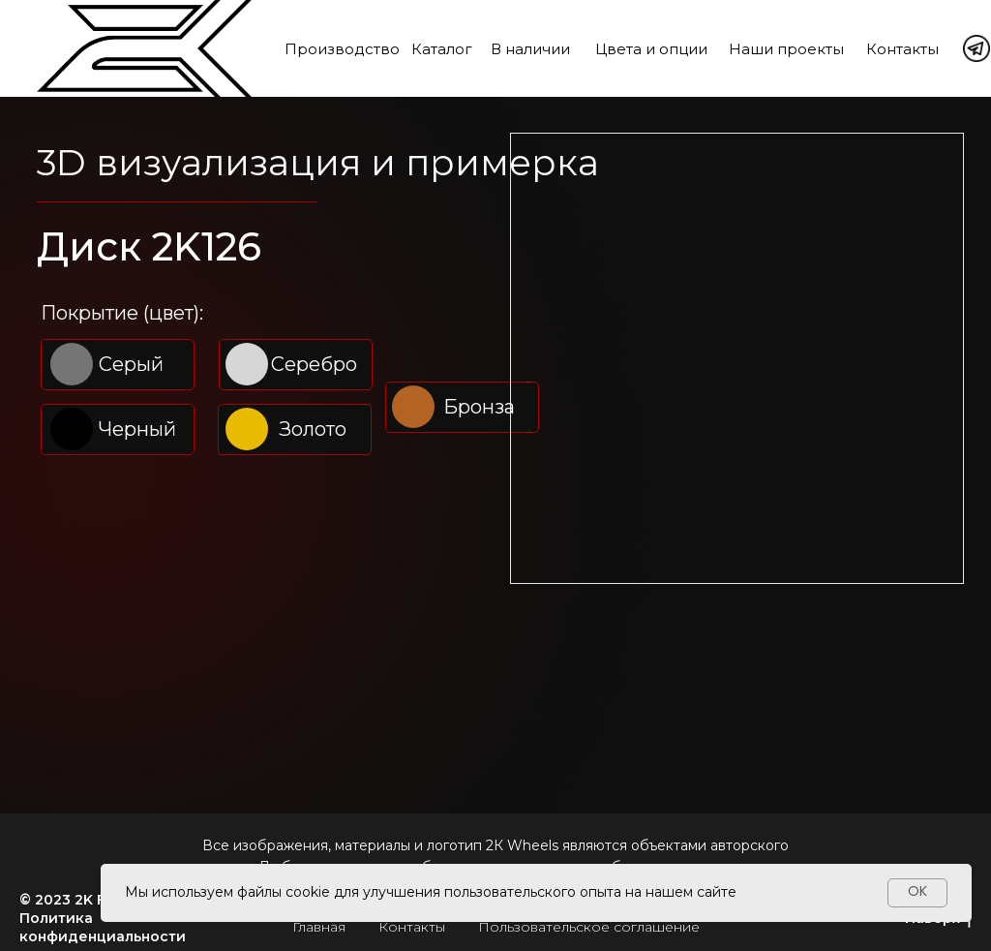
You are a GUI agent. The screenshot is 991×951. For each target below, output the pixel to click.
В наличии (530, 49)
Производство (342, 49)
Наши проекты (786, 49)
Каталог (441, 49)
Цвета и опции (651, 49)
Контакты (902, 49)
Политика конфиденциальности (102, 927)
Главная (318, 927)
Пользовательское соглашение (589, 927)
